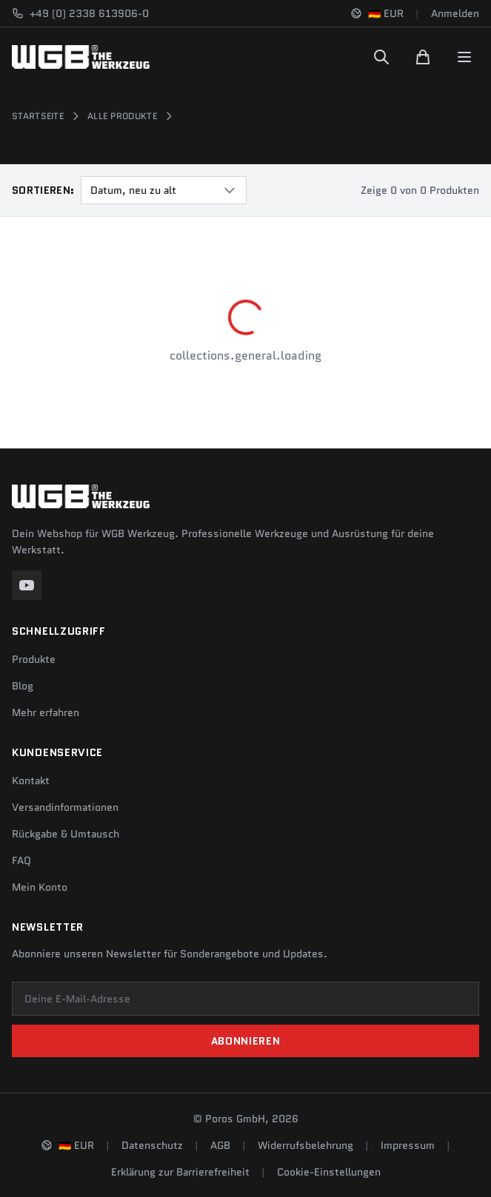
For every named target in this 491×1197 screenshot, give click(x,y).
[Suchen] (381, 57)
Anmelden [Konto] (455, 13)
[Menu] (464, 57)
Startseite (38, 116)
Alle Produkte (122, 116)
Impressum (408, 1145)
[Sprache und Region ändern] (377, 13)
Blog (22, 685)
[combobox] (164, 190)
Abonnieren (246, 1041)
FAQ (21, 860)
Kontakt (31, 780)
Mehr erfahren (45, 712)
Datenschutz (152, 1145)
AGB (220, 1145)
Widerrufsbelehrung (305, 1145)
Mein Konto (39, 887)
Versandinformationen (65, 807)
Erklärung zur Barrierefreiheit (180, 1171)
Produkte (34, 659)
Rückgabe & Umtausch (65, 833)
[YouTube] (26, 585)
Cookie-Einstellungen (329, 1171)
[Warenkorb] (423, 57)
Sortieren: (43, 190)
